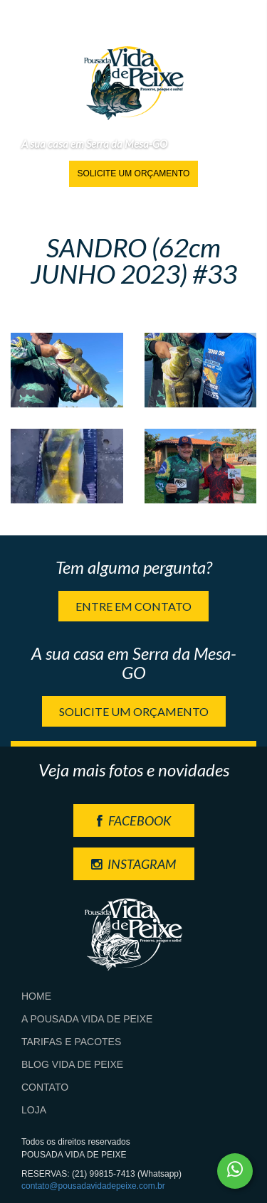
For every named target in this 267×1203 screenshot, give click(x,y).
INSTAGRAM (133, 864)
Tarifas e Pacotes (71, 1041)
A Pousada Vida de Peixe (86, 1019)
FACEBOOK (134, 820)
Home (36, 996)
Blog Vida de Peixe (72, 1064)
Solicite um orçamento (134, 173)
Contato (44, 1087)
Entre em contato (133, 606)
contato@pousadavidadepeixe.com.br (93, 1186)
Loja (33, 1110)
